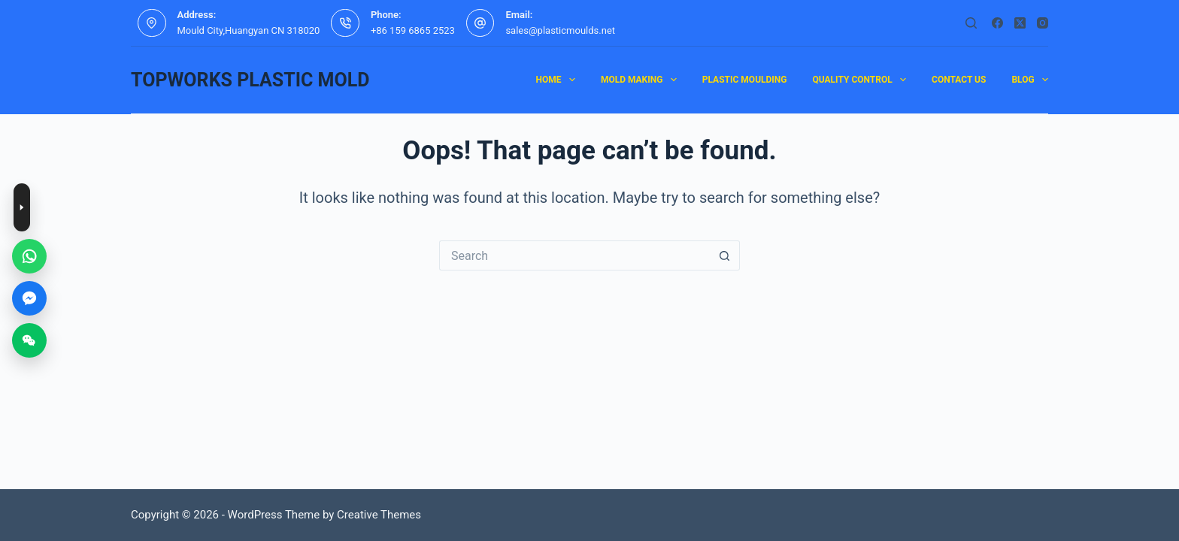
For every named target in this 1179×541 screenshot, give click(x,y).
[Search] (971, 23)
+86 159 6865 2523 (413, 30)
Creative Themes (379, 514)
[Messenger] (29, 298)
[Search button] (725, 255)
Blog (1029, 80)
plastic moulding (744, 79)
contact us (959, 79)
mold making (642, 80)
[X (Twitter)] (1020, 23)
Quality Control (863, 80)
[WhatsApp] (29, 256)
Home (557, 80)
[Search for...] (574, 255)
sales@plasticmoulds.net (560, 30)
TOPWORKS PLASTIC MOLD (250, 80)
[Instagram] (1042, 23)
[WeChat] (29, 340)
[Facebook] (997, 23)
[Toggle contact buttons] (22, 207)
